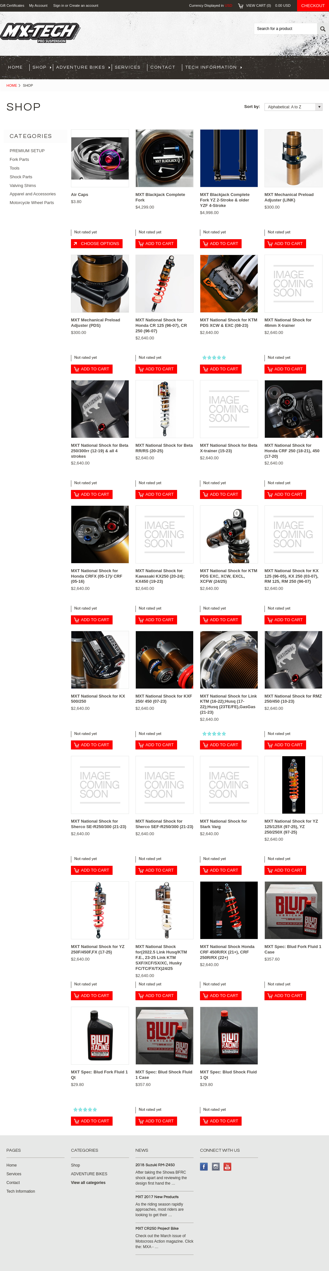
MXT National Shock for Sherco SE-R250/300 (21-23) (98, 824)
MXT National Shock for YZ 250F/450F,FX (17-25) (98, 949)
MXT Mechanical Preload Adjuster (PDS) (95, 323)
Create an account (83, 5)
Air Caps (79, 194)
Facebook (204, 1167)
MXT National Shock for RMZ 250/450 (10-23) (293, 699)
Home (11, 85)
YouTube (228, 1167)
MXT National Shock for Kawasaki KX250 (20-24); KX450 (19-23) (159, 576)
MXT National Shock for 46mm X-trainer (288, 323)
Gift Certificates (12, 5)
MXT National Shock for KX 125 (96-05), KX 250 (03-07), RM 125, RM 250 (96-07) (291, 576)
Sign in (58, 5)
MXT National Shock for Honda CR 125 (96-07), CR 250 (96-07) (161, 325)
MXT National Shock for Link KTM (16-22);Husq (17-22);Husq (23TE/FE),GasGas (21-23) (228, 704)
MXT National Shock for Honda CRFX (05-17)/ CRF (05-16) (96, 576)
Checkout (313, 5)
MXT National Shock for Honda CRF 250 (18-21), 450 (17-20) (292, 451)
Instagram (216, 1167)
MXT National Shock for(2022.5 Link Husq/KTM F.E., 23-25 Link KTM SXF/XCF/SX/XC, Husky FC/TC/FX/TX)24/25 (161, 957)
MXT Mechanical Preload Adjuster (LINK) (289, 197)
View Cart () (268, 5)
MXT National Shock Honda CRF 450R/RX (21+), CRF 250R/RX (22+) (227, 952)
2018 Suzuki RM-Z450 (155, 1165)
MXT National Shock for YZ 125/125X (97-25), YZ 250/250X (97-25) (291, 827)
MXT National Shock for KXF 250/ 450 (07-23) (163, 699)
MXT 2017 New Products (156, 1197)
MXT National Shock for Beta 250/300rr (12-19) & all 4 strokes (99, 451)
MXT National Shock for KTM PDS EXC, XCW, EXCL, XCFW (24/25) (228, 576)
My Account (38, 5)
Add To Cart (159, 243)
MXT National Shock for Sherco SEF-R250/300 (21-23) (164, 824)
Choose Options (100, 243)
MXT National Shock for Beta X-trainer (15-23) (228, 448)
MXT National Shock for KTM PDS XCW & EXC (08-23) (228, 323)
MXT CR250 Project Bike (157, 1229)
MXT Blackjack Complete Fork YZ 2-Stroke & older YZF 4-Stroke (225, 200)
